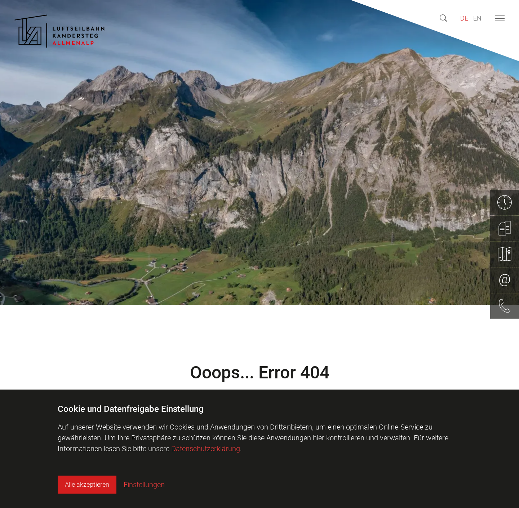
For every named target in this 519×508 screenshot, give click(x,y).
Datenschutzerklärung (205, 448)
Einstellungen (144, 484)
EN (477, 18)
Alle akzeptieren (87, 484)
